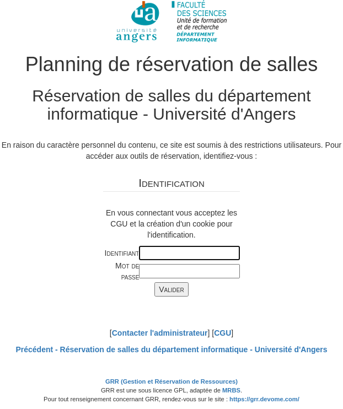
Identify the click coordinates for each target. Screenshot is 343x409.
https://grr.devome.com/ (264, 399)
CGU (222, 333)
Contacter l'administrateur (160, 333)
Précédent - (171, 349)
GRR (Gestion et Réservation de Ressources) (171, 381)
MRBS (231, 390)
